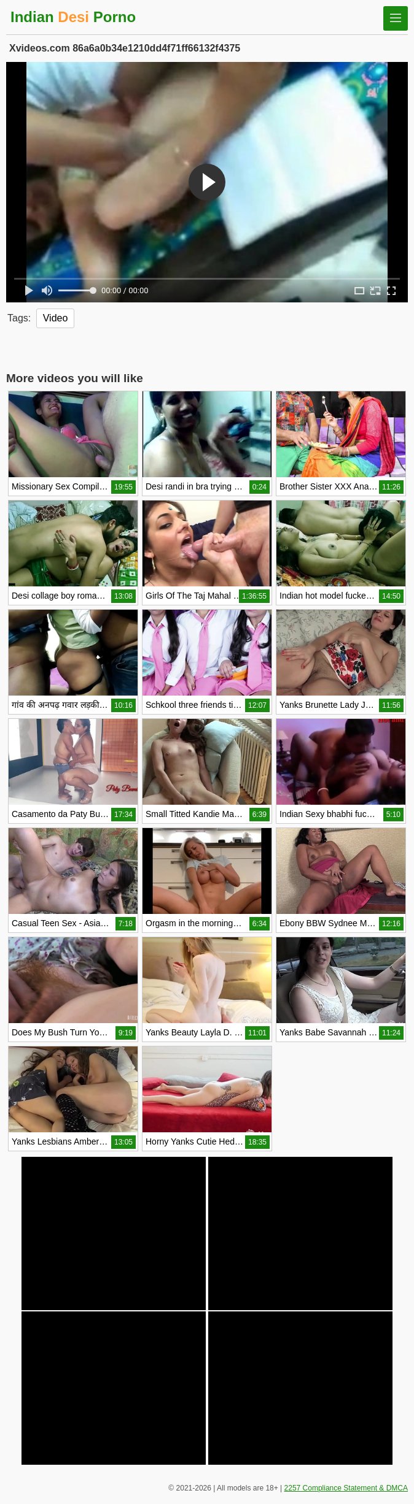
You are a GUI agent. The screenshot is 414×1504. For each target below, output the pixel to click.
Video (55, 318)
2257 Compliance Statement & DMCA (346, 1488)
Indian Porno (73, 17)
